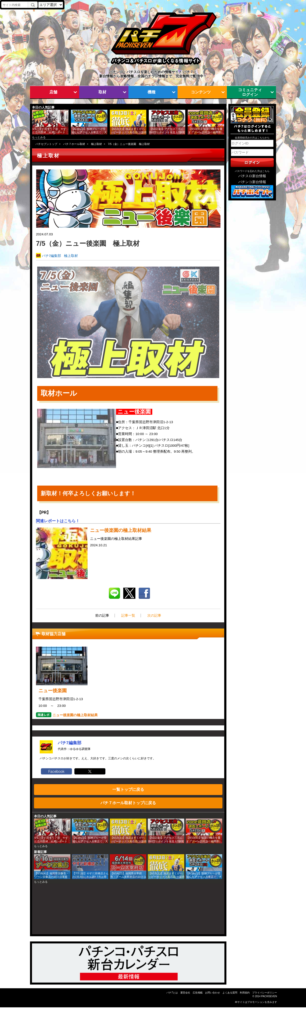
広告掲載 (198, 992)
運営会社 (185, 992)
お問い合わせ (212, 992)
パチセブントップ (46, 143)
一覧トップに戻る (128, 789)
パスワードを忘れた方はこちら (252, 171)
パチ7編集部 (51, 256)
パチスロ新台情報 (252, 176)
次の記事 (154, 615)
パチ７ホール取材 (74, 143)
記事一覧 (128, 615)
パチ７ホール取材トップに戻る (128, 802)
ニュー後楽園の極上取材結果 (75, 715)
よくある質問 (229, 992)
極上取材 (96, 143)
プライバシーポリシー (264, 992)
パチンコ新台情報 (252, 182)
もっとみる (39, 137)
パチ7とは (172, 992)
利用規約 (245, 992)
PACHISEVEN (269, 996)
